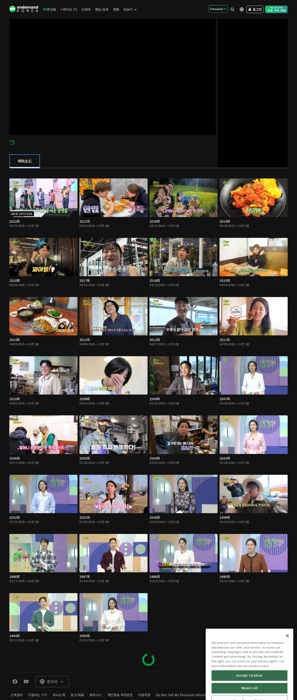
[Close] (287, 655)
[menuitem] (49, 9)
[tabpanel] (148, 420)
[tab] (24, 161)
